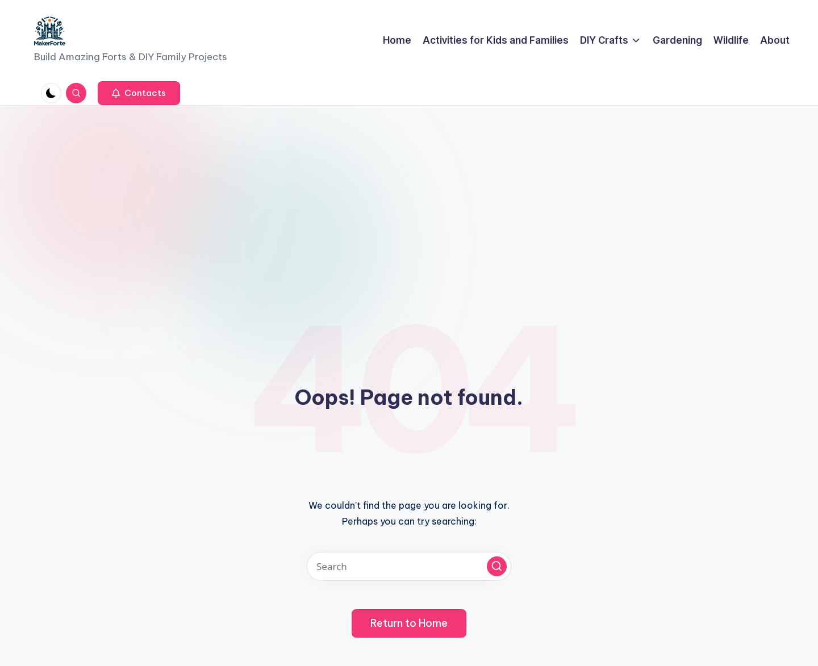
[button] (139, 93)
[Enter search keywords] (409, 566)
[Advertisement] (409, 190)
